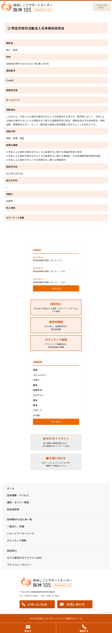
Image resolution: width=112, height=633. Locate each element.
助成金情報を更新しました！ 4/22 (49, 271)
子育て (36, 379)
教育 (35, 405)
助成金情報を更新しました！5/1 (47, 260)
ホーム (10, 488)
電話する (84, 628)
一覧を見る (56, 288)
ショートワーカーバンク (20, 533)
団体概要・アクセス (18, 495)
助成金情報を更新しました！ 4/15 (49, 282)
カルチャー (38, 395)
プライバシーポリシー (19, 564)
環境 (35, 369)
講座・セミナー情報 (18, 502)
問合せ (27, 628)
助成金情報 (13, 509)
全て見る (56, 421)
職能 (35, 385)
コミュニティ (40, 374)
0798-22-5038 (31, 595)
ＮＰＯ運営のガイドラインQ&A (24, 557)
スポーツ (37, 410)
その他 (36, 415)
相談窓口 (12, 550)
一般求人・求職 (15, 526)
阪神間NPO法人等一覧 (19, 519)
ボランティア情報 (16, 540)
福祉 (35, 400)
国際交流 (37, 390)
